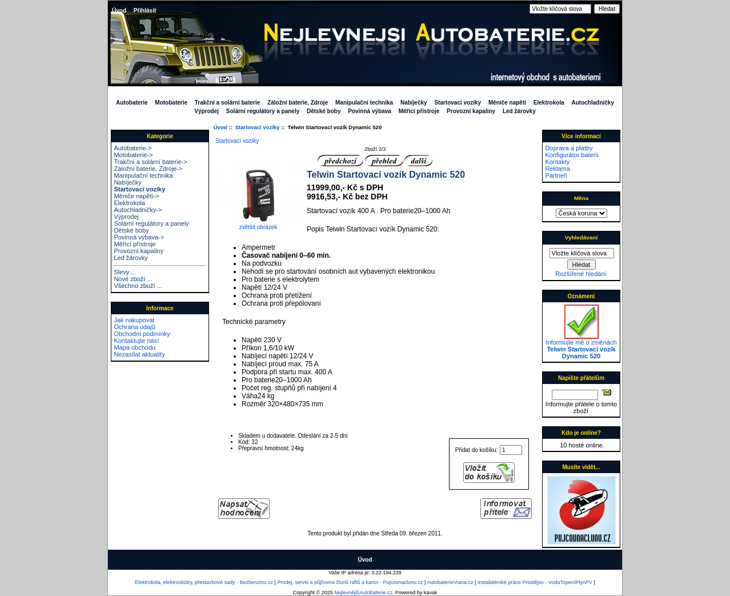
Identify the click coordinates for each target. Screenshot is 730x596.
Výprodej (206, 111)
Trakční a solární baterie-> (150, 161)
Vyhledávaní (581, 237)
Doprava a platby (568, 148)
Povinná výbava (369, 111)
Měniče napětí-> (136, 196)
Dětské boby (323, 111)
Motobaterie (171, 102)
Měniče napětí (507, 102)
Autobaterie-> (132, 148)
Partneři (556, 175)
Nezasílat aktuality (139, 354)
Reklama (557, 168)
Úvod (119, 10)
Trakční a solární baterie (227, 102)
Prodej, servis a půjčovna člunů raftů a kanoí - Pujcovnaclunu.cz (350, 582)
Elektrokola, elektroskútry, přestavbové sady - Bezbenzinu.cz (204, 582)
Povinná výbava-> (139, 237)
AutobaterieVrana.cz (450, 582)
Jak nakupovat (134, 320)
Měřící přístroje (419, 111)
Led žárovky (519, 111)
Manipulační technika (364, 102)
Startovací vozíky (257, 127)
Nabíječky (413, 102)
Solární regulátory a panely (262, 111)
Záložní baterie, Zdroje (297, 102)
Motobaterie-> (133, 154)
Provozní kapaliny (471, 111)
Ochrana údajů (134, 326)
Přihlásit (145, 10)
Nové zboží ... (133, 278)
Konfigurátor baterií (572, 154)
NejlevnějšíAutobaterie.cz (363, 592)
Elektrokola (549, 102)
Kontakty (557, 161)
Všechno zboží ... (138, 285)
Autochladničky (593, 102)
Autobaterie (132, 102)
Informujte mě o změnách (581, 346)
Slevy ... (125, 272)
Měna (581, 198)
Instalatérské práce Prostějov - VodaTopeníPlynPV (535, 582)
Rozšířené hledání (580, 273)
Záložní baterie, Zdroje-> (148, 168)
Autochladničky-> (138, 209)
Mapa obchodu (134, 347)
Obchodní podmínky (142, 333)
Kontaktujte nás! (136, 340)
